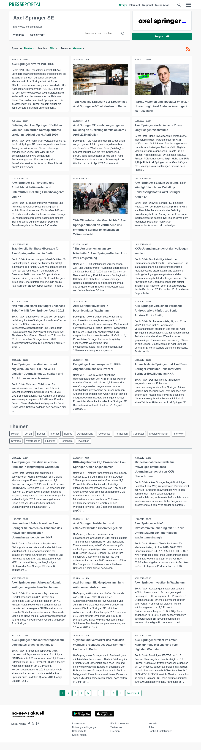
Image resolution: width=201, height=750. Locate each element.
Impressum (78, 731)
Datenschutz (79, 738)
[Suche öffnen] (179, 5)
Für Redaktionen (119, 731)
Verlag (29, 434)
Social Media (79, 742)
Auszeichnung (89, 434)
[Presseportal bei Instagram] (36, 731)
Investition (102, 442)
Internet (57, 434)
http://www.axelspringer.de (28, 26)
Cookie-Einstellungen (160, 738)
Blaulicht (134, 5)
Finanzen (68, 442)
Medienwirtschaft (165, 434)
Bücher (43, 434)
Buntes (71, 434)
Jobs (151, 735)
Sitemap (115, 738)
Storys (123, 5)
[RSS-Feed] (188, 49)
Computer (144, 434)
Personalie (85, 442)
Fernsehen (127, 434)
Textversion (116, 735)
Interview (16, 442)
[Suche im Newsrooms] (105, 33)
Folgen (162, 36)
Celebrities (109, 434)
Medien (15, 434)
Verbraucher (50, 442)
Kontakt (153, 731)
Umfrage (32, 442)
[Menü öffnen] (189, 5)
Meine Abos (162, 5)
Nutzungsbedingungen (84, 735)
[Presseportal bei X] (32, 731)
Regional (147, 5)
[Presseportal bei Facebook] (28, 731)
